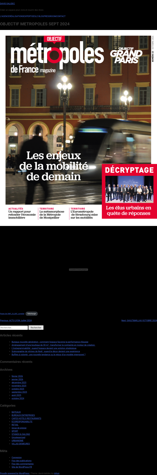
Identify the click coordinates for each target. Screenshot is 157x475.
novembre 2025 (19, 385)
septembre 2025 (19, 392)
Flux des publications (21, 460)
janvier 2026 (17, 379)
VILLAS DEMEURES (21, 444)
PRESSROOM (50, 16)
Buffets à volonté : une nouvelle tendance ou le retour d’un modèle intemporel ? (49, 354)
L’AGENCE (5, 16)
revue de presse (19, 428)
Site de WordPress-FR (22, 467)
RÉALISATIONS (17, 16)
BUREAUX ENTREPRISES (23, 415)
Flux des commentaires (23, 464)
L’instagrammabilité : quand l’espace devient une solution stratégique (44, 348)
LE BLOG (40, 16)
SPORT (15, 431)
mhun (56, 473)
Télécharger (31, 314)
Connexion (17, 457)
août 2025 (16, 395)
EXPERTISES (30, 16)
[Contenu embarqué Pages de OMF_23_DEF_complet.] (78, 269)
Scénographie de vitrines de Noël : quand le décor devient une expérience (46, 351)
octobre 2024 (18, 398)
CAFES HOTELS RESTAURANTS (26, 418)
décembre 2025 (19, 382)
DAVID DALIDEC (7, 3)
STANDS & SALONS (21, 434)
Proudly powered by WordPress (15, 473)
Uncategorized (18, 437)
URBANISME (17, 440)
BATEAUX (16, 412)
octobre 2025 (18, 389)
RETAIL (15, 425)
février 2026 (17, 376)
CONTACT (61, 16)
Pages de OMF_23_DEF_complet (12, 314)
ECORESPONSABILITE (22, 421)
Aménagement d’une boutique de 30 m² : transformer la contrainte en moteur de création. (53, 345)
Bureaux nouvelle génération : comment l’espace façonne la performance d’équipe (50, 342)
